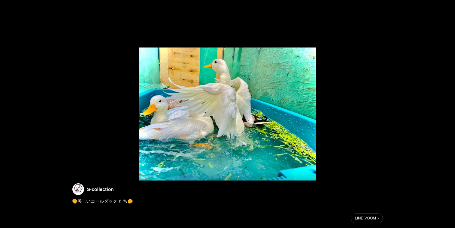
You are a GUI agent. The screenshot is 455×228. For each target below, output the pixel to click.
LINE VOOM (365, 218)
